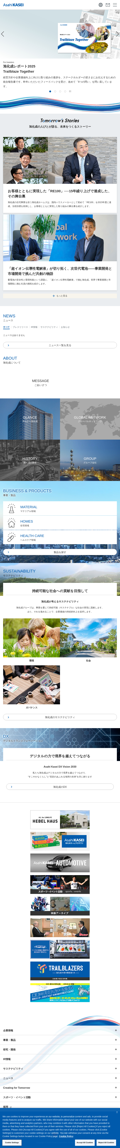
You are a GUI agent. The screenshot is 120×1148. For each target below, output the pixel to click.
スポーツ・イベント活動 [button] (17, 1097)
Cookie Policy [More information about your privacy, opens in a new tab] (66, 1137)
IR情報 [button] (7, 1059)
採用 (7, 1107)
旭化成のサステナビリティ (60, 717)
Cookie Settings (12, 1143)
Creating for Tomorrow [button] (16, 1087)
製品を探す (60, 552)
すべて (6, 327)
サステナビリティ (49, 327)
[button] (50, 91)
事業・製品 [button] (9, 1040)
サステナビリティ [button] (13, 1068)
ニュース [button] (8, 1078)
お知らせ (65, 327)
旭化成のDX (60, 787)
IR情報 (34, 327)
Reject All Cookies (106, 1143)
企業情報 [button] (8, 1030)
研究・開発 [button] (9, 1049)
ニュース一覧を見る (60, 345)
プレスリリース (20, 327)
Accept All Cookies (85, 1143)
